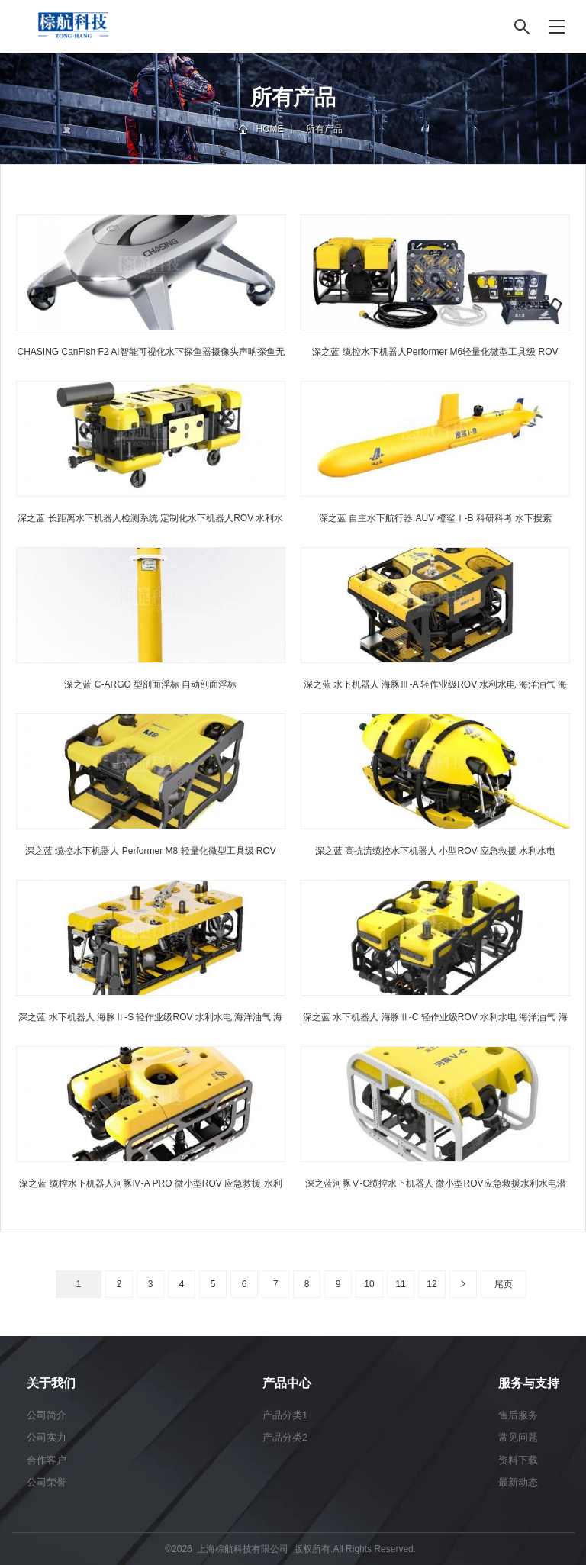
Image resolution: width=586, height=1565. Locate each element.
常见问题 (518, 1437)
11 (400, 1284)
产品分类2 (284, 1437)
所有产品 (324, 129)
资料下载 (518, 1460)
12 (431, 1284)
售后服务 (518, 1415)
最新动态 (518, 1482)
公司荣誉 (46, 1482)
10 (369, 1284)
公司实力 (46, 1437)
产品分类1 (284, 1415)
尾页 (503, 1284)
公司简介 (46, 1415)
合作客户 (46, 1460)
